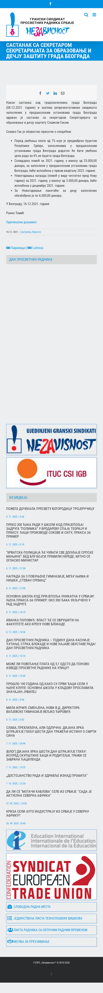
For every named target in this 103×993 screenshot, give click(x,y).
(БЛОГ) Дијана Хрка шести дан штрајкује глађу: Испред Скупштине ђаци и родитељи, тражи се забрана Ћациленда (46, 755)
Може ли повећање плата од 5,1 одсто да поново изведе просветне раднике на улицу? (47, 666)
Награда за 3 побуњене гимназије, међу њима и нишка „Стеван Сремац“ (47, 578)
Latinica (35, 248)
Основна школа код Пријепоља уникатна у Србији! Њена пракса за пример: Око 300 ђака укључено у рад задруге (50, 600)
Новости (36, 232)
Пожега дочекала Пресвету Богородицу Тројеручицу (50, 509)
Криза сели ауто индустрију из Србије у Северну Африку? (47, 813)
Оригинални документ (21, 222)
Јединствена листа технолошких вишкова (44, 918)
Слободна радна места (28, 906)
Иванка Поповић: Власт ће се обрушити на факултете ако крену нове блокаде (42, 622)
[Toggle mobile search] (86, 14)
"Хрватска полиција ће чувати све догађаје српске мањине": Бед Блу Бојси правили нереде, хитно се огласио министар (49, 556)
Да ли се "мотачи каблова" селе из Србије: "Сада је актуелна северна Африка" (49, 794)
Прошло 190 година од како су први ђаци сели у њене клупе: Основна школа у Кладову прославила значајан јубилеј (49, 688)
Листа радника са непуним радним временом (47, 930)
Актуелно (26, 232)
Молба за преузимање (28, 941)
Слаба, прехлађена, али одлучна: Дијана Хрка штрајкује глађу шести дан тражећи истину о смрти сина (51, 732)
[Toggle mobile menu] (94, 14)
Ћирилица (15, 248)
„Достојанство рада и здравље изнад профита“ (46, 776)
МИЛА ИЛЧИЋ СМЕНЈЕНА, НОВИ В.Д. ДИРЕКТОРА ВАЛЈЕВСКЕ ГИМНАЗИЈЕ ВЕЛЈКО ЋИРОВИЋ (43, 710)
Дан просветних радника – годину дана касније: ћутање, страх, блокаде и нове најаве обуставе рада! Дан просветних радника (51, 644)
